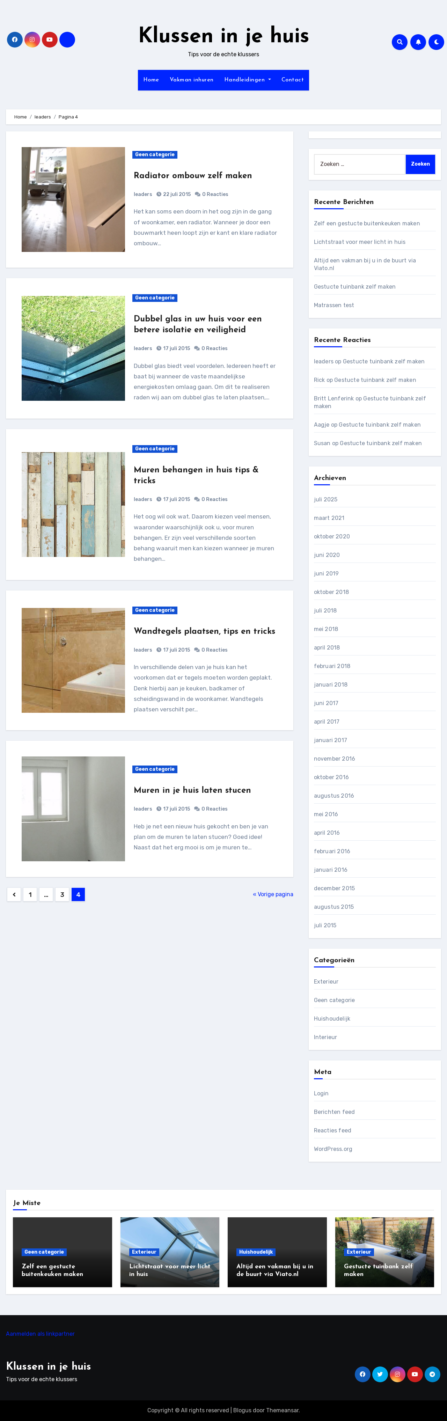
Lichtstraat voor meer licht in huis (360, 242)
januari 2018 (330, 684)
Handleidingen (247, 80)
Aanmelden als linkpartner (40, 1334)
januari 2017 (330, 740)
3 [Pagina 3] (62, 895)
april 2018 (327, 647)
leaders (143, 194)
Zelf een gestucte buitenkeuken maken (367, 223)
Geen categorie (155, 155)
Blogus (242, 1410)
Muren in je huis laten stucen (192, 790)
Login (321, 1093)
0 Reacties (215, 194)
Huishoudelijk (332, 1018)
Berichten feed (334, 1112)
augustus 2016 (334, 795)
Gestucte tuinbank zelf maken (355, 286)
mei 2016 (326, 814)
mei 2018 (326, 629)
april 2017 (327, 721)
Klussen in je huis (223, 37)
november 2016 (335, 758)
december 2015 (334, 888)
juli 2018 (325, 610)
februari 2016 (332, 851)
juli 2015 (325, 925)
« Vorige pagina (273, 894)
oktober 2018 (331, 592)
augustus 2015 (334, 907)
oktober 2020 (332, 536)
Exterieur (326, 981)
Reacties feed (333, 1130)
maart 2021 (329, 518)
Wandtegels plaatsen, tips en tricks (204, 632)
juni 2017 (326, 703)
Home (151, 80)
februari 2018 (332, 666)
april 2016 (327, 832)
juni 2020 (327, 555)
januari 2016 (330, 870)
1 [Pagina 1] (30, 895)
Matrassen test (334, 305)
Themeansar (282, 1410)
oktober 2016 (331, 777)
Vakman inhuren (192, 80)
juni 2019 (326, 573)
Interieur (325, 1037)
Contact (292, 80)
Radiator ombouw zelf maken (193, 176)
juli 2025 (326, 499)
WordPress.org (333, 1149)
